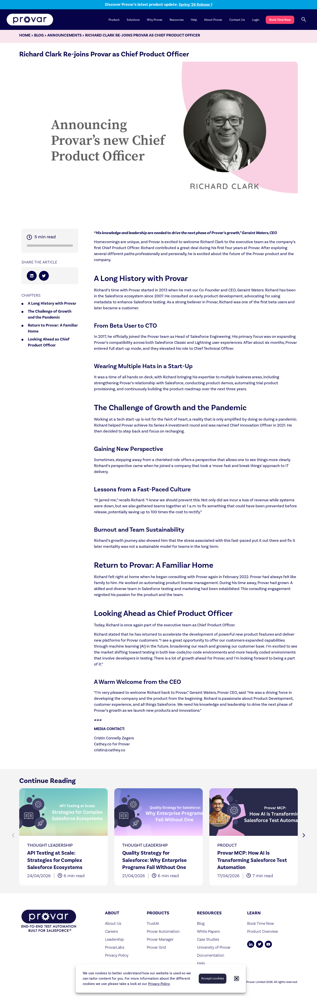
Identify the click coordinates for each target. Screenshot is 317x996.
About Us (113, 925)
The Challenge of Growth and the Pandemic (49, 316)
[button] (236, 979)
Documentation (210, 957)
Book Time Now (280, 20)
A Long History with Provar (52, 305)
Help (194, 20)
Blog (39, 37)
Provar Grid (156, 949)
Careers (111, 933)
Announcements (64, 37)
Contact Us (237, 20)
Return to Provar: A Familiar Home (53, 330)
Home (25, 37)
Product (114, 20)
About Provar (213, 20)
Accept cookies (212, 979)
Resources (177, 20)
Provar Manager (160, 941)
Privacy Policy (159, 984)
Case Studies (208, 941)
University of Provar (214, 949)
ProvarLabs (114, 949)
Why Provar (154, 20)
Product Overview (262, 933)
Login (255, 20)
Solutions (133, 20)
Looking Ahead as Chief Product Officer (48, 344)
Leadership (114, 941)
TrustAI (153, 925)
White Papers (208, 933)
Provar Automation (163, 933)
